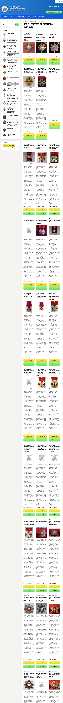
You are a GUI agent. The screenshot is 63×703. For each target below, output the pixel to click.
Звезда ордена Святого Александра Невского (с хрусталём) (29, 598)
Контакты (41, 16)
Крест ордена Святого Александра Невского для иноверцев (29, 371)
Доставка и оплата (19, 16)
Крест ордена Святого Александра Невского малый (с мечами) (41, 295)
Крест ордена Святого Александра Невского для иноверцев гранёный (29, 448)
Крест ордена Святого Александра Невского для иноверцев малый (41, 447)
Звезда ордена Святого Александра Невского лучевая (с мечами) (54, 598)
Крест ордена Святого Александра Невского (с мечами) (41, 146)
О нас (11, 16)
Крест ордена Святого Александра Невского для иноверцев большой (54, 371)
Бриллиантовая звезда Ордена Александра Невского (53, 35)
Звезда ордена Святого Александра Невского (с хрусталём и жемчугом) (41, 598)
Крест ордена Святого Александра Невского (29, 145)
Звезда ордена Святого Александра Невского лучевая (41, 521)
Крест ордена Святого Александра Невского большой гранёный (41, 221)
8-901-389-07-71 (54, 6)
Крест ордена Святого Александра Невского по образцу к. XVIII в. (29, 70)
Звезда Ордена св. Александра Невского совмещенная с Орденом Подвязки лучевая (41, 36)
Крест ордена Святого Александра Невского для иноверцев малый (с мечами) (54, 448)
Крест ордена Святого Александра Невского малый (29, 294)
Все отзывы (15, 148)
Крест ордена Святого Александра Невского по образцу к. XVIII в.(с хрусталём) (41, 71)
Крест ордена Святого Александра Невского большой (29, 220)
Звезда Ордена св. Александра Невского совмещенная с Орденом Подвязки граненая (28, 36)
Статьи (28, 16)
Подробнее (29, 59)
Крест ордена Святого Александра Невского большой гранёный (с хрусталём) (54, 296)
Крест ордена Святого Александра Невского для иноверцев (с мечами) (41, 372)
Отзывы (35, 16)
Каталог (5, 16)
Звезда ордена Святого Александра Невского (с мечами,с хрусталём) (41, 674)
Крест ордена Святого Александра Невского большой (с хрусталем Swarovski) (54, 147)
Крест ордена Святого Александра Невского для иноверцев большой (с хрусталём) (29, 522)
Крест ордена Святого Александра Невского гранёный (54, 220)
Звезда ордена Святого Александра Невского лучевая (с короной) (54, 674)
